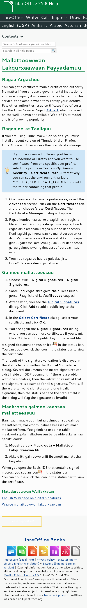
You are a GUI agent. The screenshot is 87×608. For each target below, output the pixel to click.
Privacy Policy (46, 560)
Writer (32, 17)
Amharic (39, 25)
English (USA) (15, 25)
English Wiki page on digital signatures (31, 498)
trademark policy (55, 595)
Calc (45, 17)
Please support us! (22, 521)
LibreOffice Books (43, 539)
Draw (75, 17)
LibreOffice (12, 17)
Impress (60, 17)
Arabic (56, 25)
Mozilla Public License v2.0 (21, 575)
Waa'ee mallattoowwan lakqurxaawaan (31, 504)
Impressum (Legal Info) (19, 560)
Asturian (72, 25)
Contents (10, 36)
